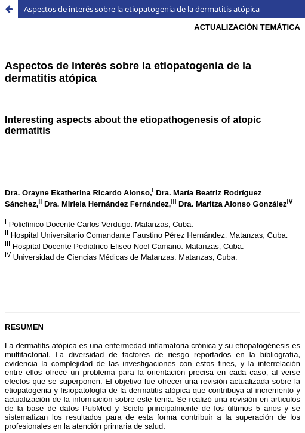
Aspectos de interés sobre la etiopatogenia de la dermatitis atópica (142, 9)
